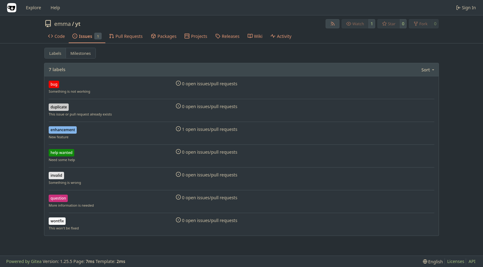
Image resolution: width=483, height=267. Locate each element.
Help (55, 7)
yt (77, 24)
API (472, 261)
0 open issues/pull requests (206, 84)
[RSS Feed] (333, 23)
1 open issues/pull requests (206, 129)
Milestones (81, 53)
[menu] (428, 70)
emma (62, 24)
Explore (33, 7)
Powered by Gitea (24, 261)
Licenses (456, 261)
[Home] (11, 7)
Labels (55, 53)
